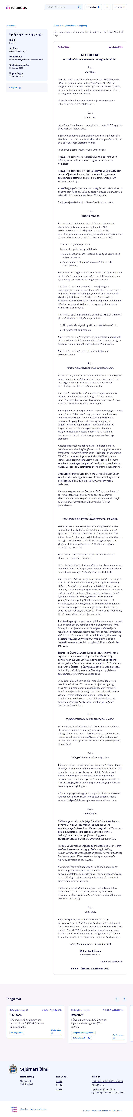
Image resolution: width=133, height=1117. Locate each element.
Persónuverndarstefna (101, 1110)
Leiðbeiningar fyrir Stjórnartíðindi (107, 1081)
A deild (59, 1081)
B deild (59, 1085)
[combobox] (64, 7)
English (119, 1110)
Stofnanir (86, 1110)
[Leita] (79, 7)
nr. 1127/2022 (117, 1092)
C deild (59, 1089)
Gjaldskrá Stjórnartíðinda (103, 1089)
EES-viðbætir (98, 1085)
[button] (93, 7)
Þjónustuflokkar (39, 1109)
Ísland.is (23, 1109)
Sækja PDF (15, 88)
